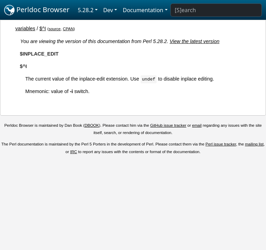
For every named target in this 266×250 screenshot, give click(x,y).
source (54, 29)
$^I (42, 28)
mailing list (254, 144)
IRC (73, 152)
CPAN (68, 29)
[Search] (216, 10)
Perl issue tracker (220, 144)
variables (25, 28)
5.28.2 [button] (86, 10)
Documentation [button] (143, 10)
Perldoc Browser (37, 10)
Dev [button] (108, 10)
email (197, 125)
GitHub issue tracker (168, 125)
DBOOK (92, 125)
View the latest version (195, 41)
